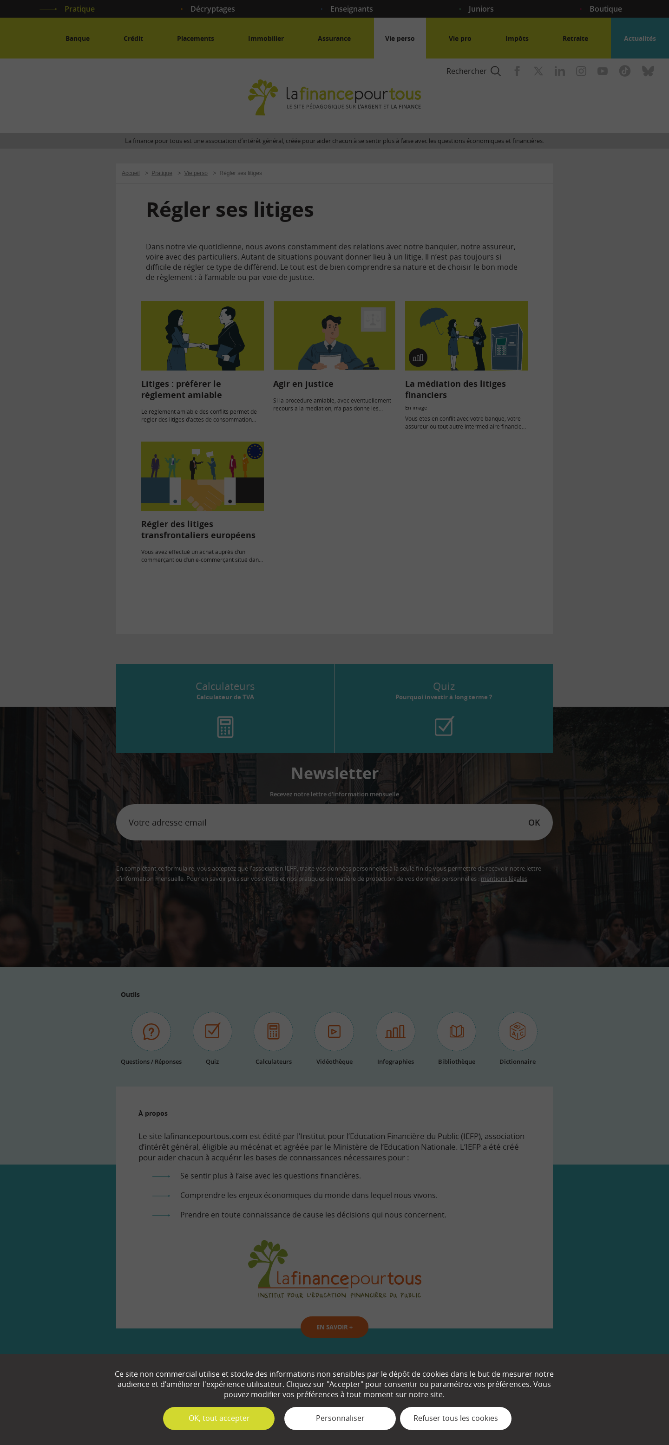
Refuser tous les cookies (455, 1418)
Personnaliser (340, 1418)
